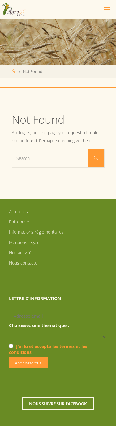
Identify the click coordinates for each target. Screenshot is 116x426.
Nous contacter (24, 263)
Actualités (18, 211)
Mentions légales (25, 242)
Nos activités (21, 253)
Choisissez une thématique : (39, 325)
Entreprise (19, 222)
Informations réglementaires (36, 232)
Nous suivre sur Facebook (58, 404)
